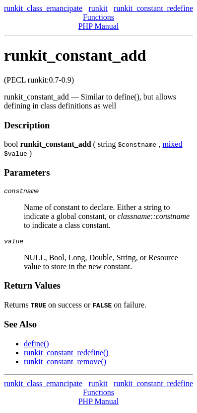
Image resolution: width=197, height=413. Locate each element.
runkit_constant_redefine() (66, 355)
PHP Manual (98, 26)
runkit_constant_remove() (65, 364)
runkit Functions (98, 12)
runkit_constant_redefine (153, 8)
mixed (172, 144)
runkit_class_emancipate (43, 8)
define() (36, 346)
